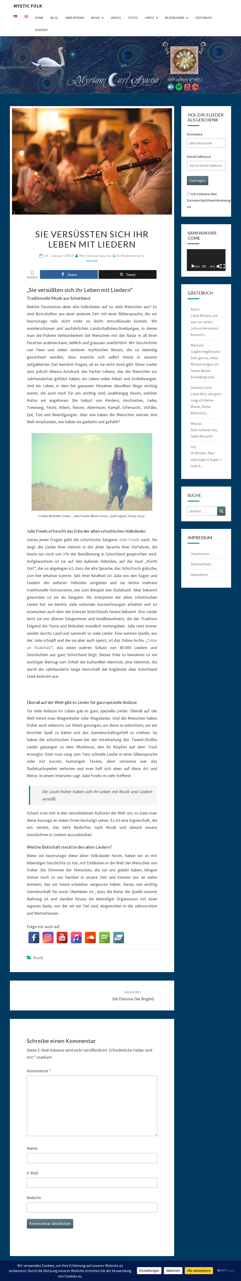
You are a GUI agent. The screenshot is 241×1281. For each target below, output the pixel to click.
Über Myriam (74, 18)
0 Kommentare (131, 256)
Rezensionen (174, 18)
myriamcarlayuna (95, 256)
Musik (95, 18)
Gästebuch (203, 18)
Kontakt (41, 30)
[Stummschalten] (218, 266)
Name (32, 1148)
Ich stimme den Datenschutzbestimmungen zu (211, 200)
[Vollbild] (222, 266)
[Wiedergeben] (193, 266)
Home (39, 18)
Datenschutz (201, 564)
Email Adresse (199, 156)
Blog (54, 18)
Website (34, 1197)
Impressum (200, 553)
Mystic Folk (27, 6)
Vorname (194, 134)
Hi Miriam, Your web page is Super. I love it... (206, 459)
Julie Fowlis (129, 539)
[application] (206, 260)
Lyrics (149, 18)
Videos (116, 18)
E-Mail (32, 1173)
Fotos (133, 18)
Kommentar (39, 1070)
